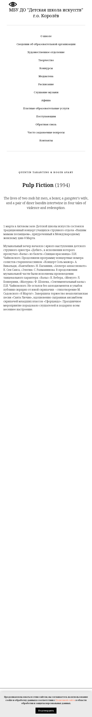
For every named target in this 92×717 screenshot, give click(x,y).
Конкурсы (46, 68)
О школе (46, 36)
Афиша (46, 100)
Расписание (46, 84)
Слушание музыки (46, 92)
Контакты (46, 140)
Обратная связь (46, 124)
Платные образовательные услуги (46, 108)
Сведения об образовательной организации (46, 44)
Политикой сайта (65, 700)
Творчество (46, 60)
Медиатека (46, 76)
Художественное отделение (46, 52)
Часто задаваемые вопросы (46, 132)
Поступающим (46, 116)
